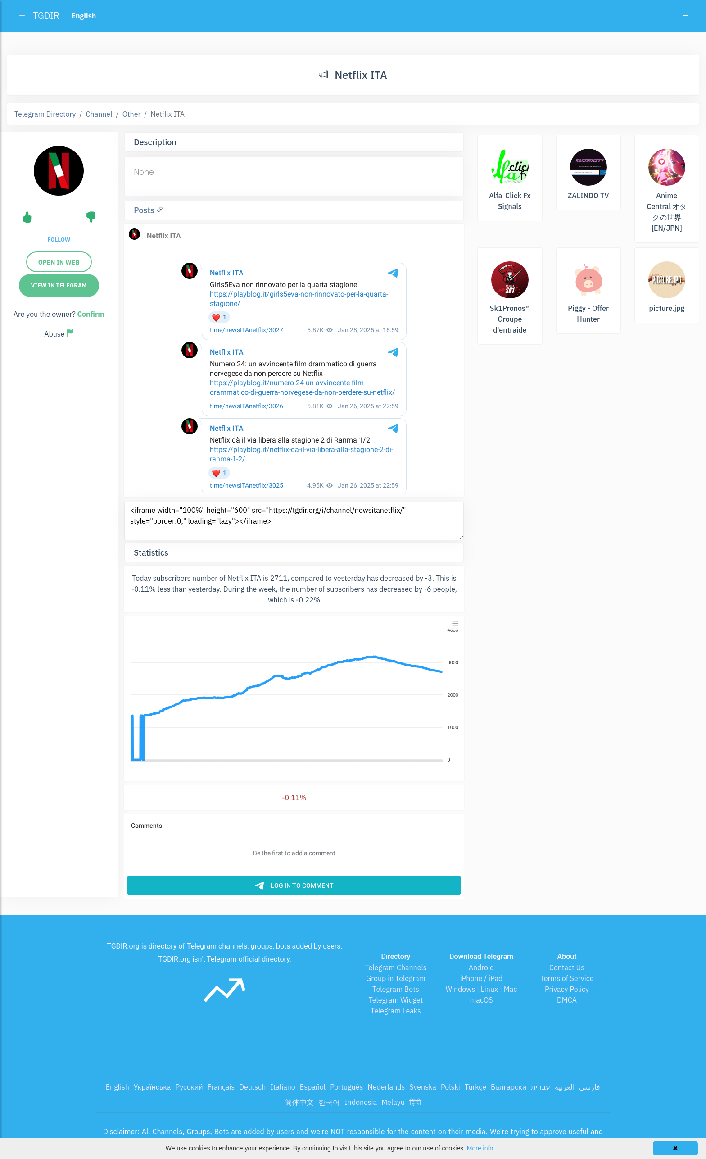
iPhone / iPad (481, 978)
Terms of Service (567, 978)
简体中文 (299, 1102)
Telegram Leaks (396, 1010)
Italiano (282, 1086)
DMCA (567, 999)
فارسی (589, 1086)
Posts (145, 210)
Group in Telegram (395, 978)
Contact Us (566, 967)
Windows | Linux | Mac (481, 989)
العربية (565, 1086)
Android (481, 967)
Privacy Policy (567, 989)
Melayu (393, 1102)
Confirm (90, 314)
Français (221, 1086)
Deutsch (252, 1086)
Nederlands (386, 1086)
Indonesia (360, 1102)
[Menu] (455, 623)
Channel (99, 114)
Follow (58, 239)
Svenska (422, 1086)
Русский (189, 1086)
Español (313, 1086)
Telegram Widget (396, 999)
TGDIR (46, 15)
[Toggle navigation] (685, 15)
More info (480, 1148)
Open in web (59, 262)
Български (508, 1086)
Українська (152, 1086)
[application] (294, 695)
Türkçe (475, 1086)
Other (131, 114)
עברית (540, 1086)
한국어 (329, 1102)
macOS (481, 999)
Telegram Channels (395, 967)
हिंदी (415, 1102)
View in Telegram (59, 285)
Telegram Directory (45, 114)
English (117, 1086)
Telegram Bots (395, 989)
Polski (450, 1086)
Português (346, 1086)
